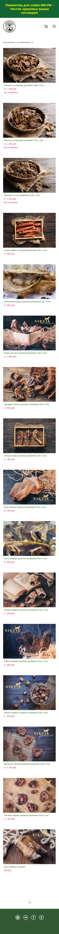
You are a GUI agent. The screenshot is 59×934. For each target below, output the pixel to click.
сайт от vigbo (29, 927)
